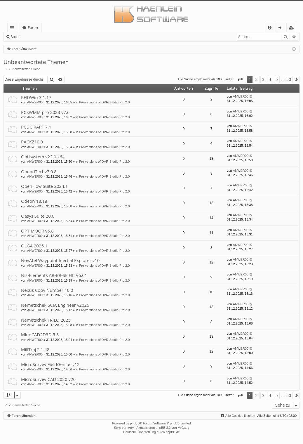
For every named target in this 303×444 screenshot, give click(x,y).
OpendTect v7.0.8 (39, 171)
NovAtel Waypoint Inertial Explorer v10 (60, 260)
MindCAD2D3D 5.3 (40, 334)
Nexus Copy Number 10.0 (47, 290)
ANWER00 (35, 102)
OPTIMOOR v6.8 (37, 231)
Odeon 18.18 (34, 201)
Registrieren (62, 37)
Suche (15, 37)
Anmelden (37, 37)
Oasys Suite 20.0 (37, 216)
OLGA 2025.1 (34, 246)
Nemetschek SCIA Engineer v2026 (55, 305)
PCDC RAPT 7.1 (36, 127)
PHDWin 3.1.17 (36, 97)
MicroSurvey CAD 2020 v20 (48, 379)
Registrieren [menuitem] (292, 28)
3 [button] (263, 79)
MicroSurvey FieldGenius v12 (50, 364)
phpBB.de (173, 432)
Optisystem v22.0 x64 (43, 156)
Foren (33, 27)
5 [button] (277, 79)
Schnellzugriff (13, 28)
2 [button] (256, 79)
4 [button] (270, 79)
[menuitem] (269, 27)
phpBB (135, 423)
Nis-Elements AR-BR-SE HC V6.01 (54, 275)
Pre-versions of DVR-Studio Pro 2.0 (104, 102)
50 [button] (288, 79)
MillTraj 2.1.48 (35, 349)
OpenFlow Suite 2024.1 (44, 186)
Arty (131, 427)
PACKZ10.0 (32, 142)
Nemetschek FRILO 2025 (46, 320)
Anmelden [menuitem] (282, 28)
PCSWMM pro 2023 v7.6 (45, 112)
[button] (240, 79)
